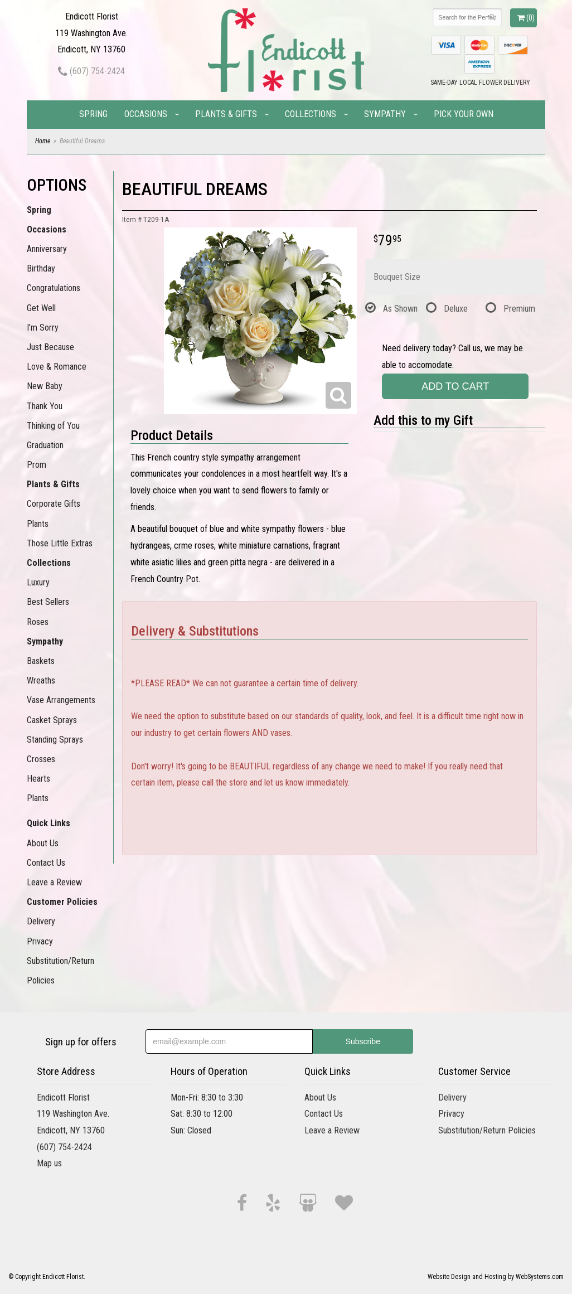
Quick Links (48, 823)
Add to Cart (455, 386)
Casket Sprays (52, 720)
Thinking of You (53, 425)
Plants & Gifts (226, 114)
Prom (36, 464)
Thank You (44, 406)
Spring (93, 114)
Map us (49, 1163)
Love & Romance (56, 366)
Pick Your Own (463, 114)
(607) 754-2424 (91, 71)
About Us (43, 843)
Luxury (38, 582)
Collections (310, 114)
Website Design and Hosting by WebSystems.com (496, 1277)
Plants (38, 523)
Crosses (41, 759)
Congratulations (53, 288)
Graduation (45, 445)
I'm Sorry (43, 327)
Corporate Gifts (53, 503)
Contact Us (46, 862)
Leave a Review (54, 882)
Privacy (40, 941)
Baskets (41, 661)
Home (42, 141)
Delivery (41, 921)
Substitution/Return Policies (60, 971)
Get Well (41, 308)
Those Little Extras (60, 543)
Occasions (145, 114)
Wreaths (41, 680)
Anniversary (47, 249)
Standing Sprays (55, 739)
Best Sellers (48, 602)
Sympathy (385, 114)
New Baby (44, 386)
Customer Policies (62, 901)
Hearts (38, 778)
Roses (38, 622)
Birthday (41, 268)
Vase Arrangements (61, 700)
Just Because (50, 347)
